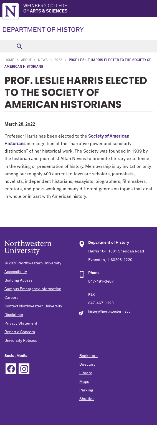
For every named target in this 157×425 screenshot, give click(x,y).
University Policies (20, 341)
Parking (86, 390)
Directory (87, 364)
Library (85, 373)
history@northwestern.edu (109, 311)
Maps (84, 382)
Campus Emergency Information (32, 289)
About (26, 60)
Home (9, 60)
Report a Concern (19, 332)
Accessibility (15, 272)
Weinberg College (90, 9)
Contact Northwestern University (33, 306)
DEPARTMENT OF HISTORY (43, 30)
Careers (11, 298)
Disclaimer (13, 315)
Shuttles (86, 399)
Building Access (18, 280)
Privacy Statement (20, 323)
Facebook (11, 368)
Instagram (24, 368)
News (43, 60)
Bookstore (88, 356)
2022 (58, 60)
